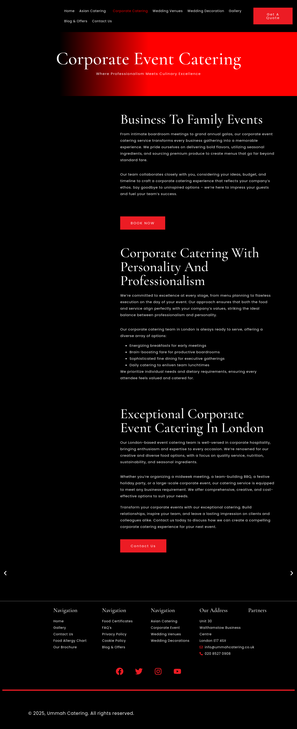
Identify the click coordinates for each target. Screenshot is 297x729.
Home (69, 11)
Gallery (235, 11)
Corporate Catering (130, 11)
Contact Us (102, 21)
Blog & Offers (75, 21)
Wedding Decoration (205, 11)
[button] (5, 573)
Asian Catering (92, 11)
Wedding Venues (168, 11)
